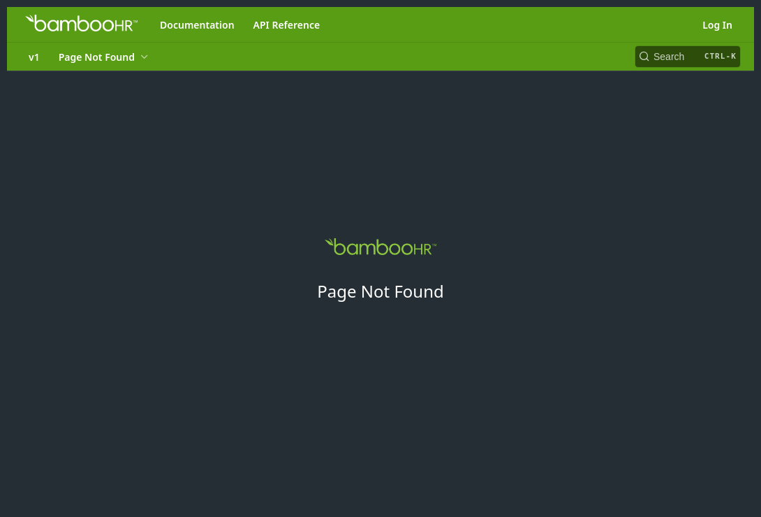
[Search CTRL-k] (687, 56)
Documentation (197, 24)
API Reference (286, 24)
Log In (717, 24)
